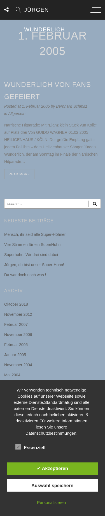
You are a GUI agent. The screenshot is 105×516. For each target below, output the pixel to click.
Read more (19, 174)
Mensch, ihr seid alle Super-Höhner (35, 234)
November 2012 (18, 314)
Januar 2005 (15, 355)
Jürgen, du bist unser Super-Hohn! (34, 264)
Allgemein (16, 113)
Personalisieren (51, 502)
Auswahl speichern (52, 485)
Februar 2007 (16, 324)
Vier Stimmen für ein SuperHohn (32, 244)
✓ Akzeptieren (52, 468)
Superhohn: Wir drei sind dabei (31, 254)
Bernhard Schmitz (71, 106)
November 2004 (18, 365)
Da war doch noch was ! (25, 275)
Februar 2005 (16, 344)
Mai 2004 (12, 375)
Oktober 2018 (16, 304)
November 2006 (18, 334)
